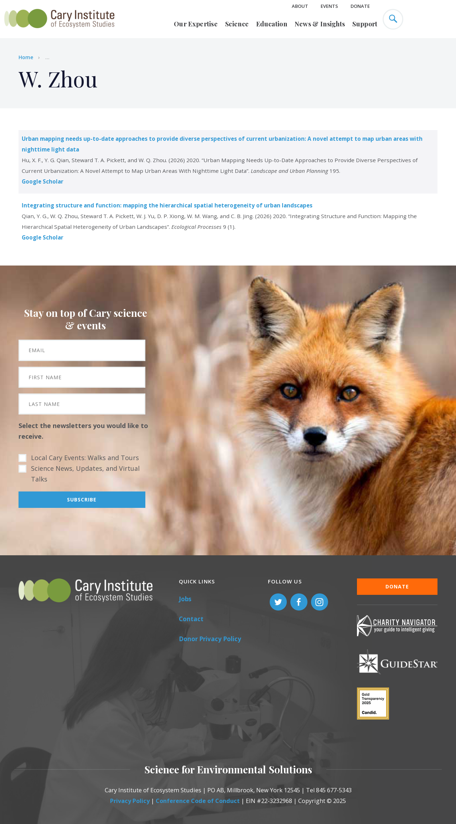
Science (237, 24)
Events (329, 6)
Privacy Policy (130, 801)
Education (271, 24)
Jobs (185, 599)
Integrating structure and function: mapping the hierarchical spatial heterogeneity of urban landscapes (167, 205)
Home (26, 57)
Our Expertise (196, 24)
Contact (191, 619)
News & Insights (320, 24)
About (300, 6)
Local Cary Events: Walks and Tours (85, 457)
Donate (360, 6)
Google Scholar (42, 181)
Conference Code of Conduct (198, 801)
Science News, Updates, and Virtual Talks (85, 473)
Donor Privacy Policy (210, 639)
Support (364, 24)
